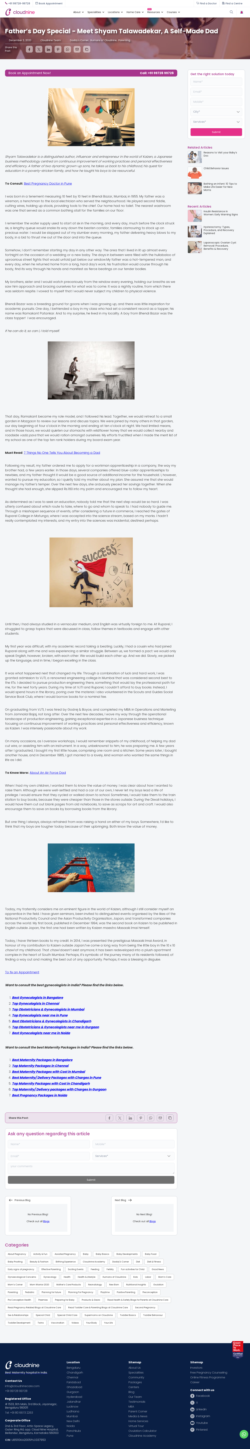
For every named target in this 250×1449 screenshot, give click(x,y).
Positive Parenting (126, 1292)
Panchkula (74, 1431)
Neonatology (95, 1284)
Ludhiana (73, 1411)
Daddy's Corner (120, 1261)
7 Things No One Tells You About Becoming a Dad (62, 452)
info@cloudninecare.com (22, 1386)
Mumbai (72, 1416)
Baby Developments (127, 1254)
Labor (148, 1276)
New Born (114, 1284)
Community (136, 1377)
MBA (131, 1406)
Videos (75, 1322)
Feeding (95, 1269)
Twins (41, 1322)
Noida (71, 1426)
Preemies (43, 1299)
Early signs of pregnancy (21, 1269)
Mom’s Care (164, 1276)
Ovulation (158, 1284)
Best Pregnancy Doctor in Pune (48, 183)
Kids (135, 1276)
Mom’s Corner (15, 1284)
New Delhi (73, 1421)
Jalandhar (74, 1401)
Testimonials (136, 1401)
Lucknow (72, 1406)
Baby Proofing (15, 1261)
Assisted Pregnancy (65, 1254)
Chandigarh (75, 1372)
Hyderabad (74, 1397)
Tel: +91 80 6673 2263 (19, 1412)
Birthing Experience (66, 1261)
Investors (196, 1367)
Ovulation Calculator (142, 1431)
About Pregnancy (17, 1254)
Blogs (46, 1221)
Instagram (203, 1416)
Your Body (91, 1322)
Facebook (203, 1395)
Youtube (202, 1423)
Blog (131, 1392)
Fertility (110, 1269)
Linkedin (201, 1409)
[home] (37, 12)
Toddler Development (19, 1322)
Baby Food (150, 1254)
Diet (138, 1261)
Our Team (135, 1397)
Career (194, 1382)
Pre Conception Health (19, 1299)
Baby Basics (102, 1254)
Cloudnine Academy (94, 1261)
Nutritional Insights (136, 1284)
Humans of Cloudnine (114, 1276)
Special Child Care (67, 1315)
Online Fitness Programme (207, 1377)
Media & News (137, 1416)
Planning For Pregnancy (80, 1292)
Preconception (150, 1292)
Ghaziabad (74, 1387)
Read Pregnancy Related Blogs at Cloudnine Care (34, 1307)
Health (67, 1276)
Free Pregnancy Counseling (208, 1372)
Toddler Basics (128, 1315)
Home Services (138, 1421)
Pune (70, 1435)
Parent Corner (137, 1411)
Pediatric (29, 1292)
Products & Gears (91, 1299)
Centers (133, 1387)
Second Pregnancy (145, 1307)
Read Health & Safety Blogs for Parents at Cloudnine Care (137, 1299)
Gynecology (49, 1276)
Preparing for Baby (64, 1299)
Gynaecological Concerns (22, 1276)
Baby (86, 1254)
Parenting (13, 1292)
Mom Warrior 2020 (39, 1284)
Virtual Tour (136, 1426)
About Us (134, 1367)
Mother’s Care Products (68, 1284)
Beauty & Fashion (39, 1261)
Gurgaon (73, 1392)
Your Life (108, 1322)
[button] (77, 12)
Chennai (72, 1377)
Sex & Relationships (18, 1315)
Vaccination (57, 1322)
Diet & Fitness (154, 1261)
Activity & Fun (40, 1254)
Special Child (43, 1315)
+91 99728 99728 (16, 1391)
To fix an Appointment (22, 972)
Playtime (105, 1292)
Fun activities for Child (132, 1269)
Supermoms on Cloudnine (99, 1315)
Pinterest (202, 1429)
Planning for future (51, 1292)
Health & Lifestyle (86, 1276)
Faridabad (74, 1382)
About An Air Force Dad (48, 772)
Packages (135, 1382)
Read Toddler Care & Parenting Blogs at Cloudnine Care (98, 1307)
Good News (158, 1269)
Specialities (136, 1372)
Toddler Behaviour (153, 1315)
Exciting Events (76, 1269)
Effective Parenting (51, 1269)
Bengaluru (73, 1367)
